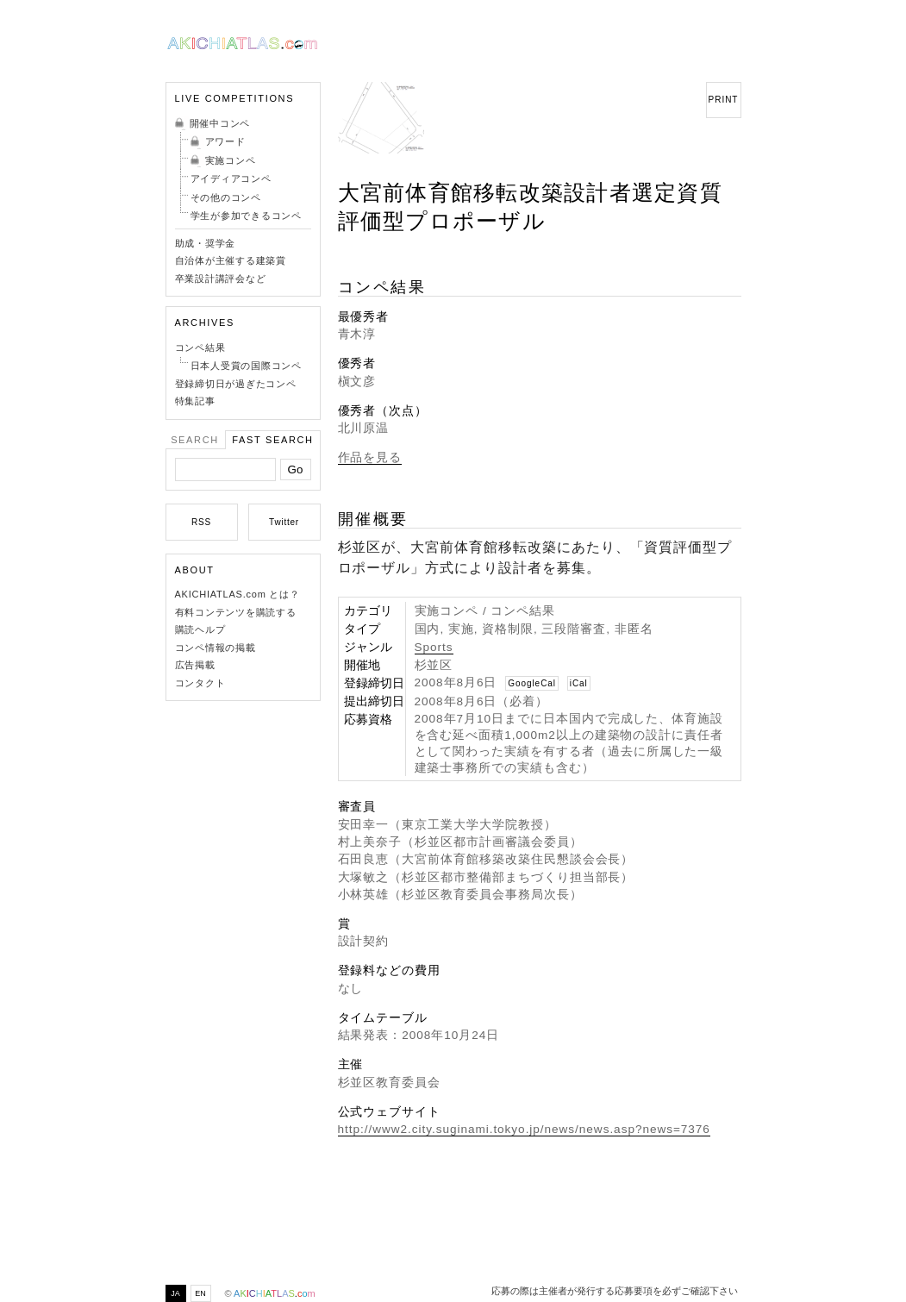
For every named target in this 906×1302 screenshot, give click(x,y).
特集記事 (195, 401)
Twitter (284, 522)
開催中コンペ (220, 123)
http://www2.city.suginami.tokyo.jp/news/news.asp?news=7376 (524, 1129)
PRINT (724, 99)
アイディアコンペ (231, 178)
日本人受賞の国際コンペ (246, 365)
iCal (579, 683)
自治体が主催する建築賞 (230, 260)
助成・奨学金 (205, 243)
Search (195, 440)
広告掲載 (195, 665)
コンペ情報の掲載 (215, 647)
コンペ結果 (200, 347)
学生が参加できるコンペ (246, 215)
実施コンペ (230, 160)
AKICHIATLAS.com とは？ (237, 594)
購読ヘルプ (200, 629)
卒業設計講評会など (220, 278)
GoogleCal (532, 683)
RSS (201, 522)
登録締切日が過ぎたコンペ (236, 384)
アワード (225, 141)
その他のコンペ (226, 197)
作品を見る (370, 457)
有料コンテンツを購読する (236, 612)
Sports (434, 647)
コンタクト (200, 683)
